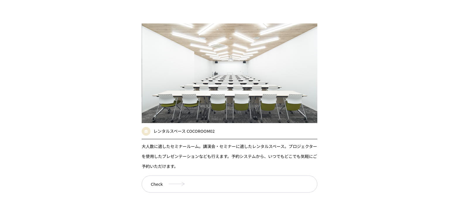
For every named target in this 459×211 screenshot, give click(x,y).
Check (157, 184)
